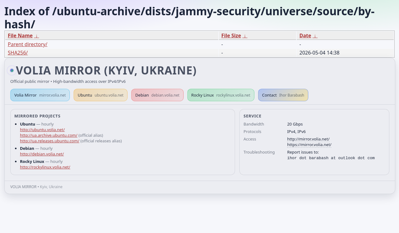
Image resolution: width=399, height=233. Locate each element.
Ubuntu (100, 95)
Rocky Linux (220, 95)
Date (305, 35)
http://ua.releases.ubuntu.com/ (49, 141)
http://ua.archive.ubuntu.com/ (48, 135)
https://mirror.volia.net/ (309, 144)
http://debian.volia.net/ (42, 154)
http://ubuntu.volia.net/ (42, 129)
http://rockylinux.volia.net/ (45, 167)
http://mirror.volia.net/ (308, 139)
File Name (20, 35)
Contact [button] (283, 95)
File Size (231, 35)
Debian (157, 95)
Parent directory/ (27, 44)
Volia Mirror (40, 95)
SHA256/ (18, 52)
